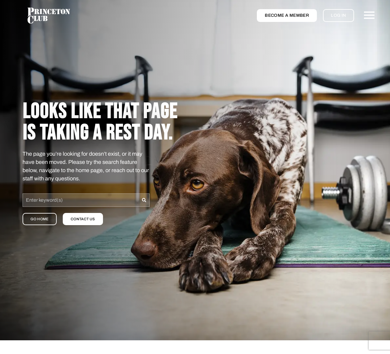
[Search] (144, 200)
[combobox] (81, 200)
